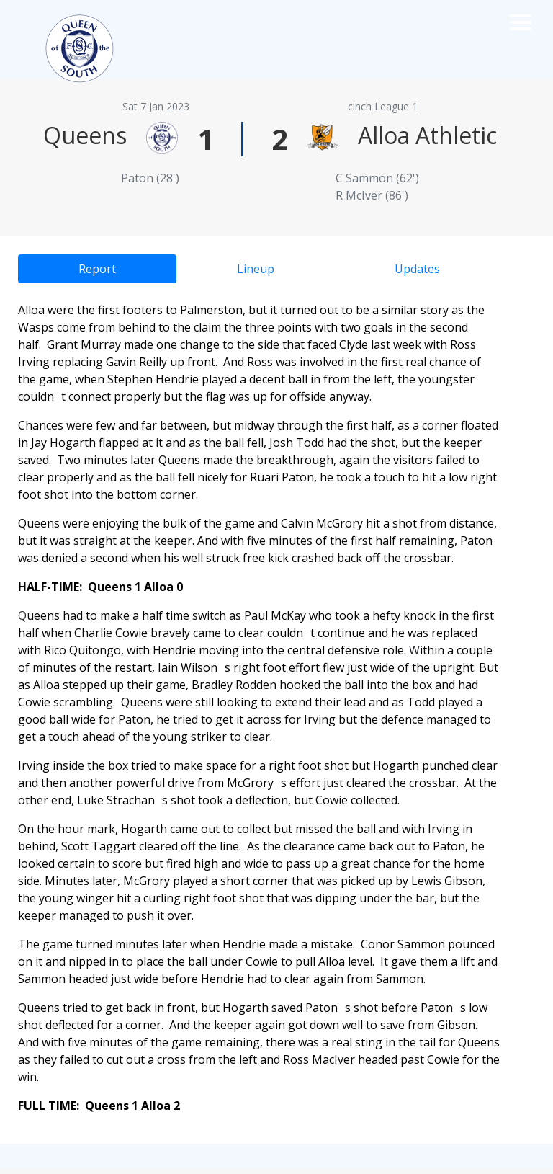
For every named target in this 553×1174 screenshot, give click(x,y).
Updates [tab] (417, 269)
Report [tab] (97, 269)
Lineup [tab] (255, 269)
